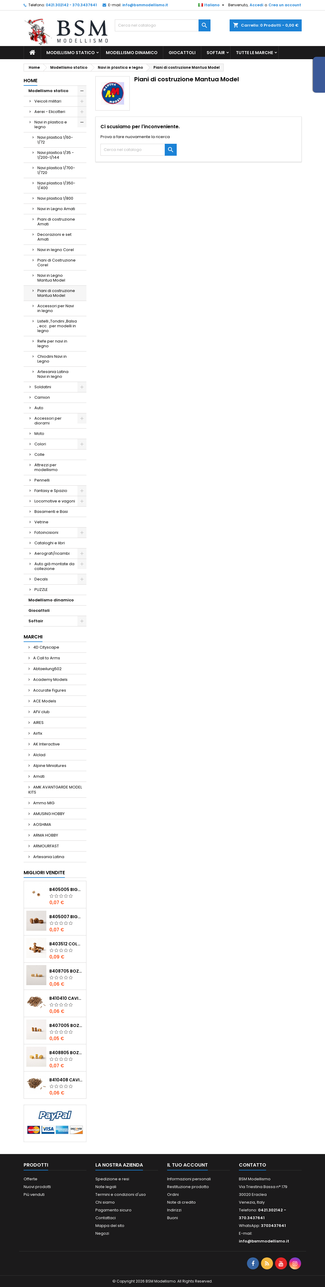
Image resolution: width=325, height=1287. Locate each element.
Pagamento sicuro (113, 1210)
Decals (41, 579)
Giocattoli (182, 53)
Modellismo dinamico (132, 53)
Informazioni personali (189, 1179)
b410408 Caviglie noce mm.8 (66, 1079)
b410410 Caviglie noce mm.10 (66, 998)
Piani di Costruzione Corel (56, 262)
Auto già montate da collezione (54, 566)
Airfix (37, 733)
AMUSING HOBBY (48, 814)
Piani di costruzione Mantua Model (56, 293)
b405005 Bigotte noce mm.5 (66, 889)
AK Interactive (46, 744)
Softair (216, 53)
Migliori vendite (44, 872)
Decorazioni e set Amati (54, 237)
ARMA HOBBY (45, 835)
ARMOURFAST (45, 846)
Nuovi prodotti (37, 1187)
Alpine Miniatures (49, 765)
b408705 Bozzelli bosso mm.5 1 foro (66, 971)
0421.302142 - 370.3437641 (71, 4)
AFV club (41, 712)
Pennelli (42, 480)
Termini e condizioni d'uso (120, 1194)
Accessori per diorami (48, 420)
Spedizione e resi (112, 1179)
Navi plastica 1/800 (55, 198)
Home (30, 80)
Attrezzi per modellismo (46, 467)
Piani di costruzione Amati (56, 221)
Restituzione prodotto (188, 1187)
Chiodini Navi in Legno (52, 359)
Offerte (30, 1179)
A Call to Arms (46, 658)
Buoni (172, 1218)
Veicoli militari (47, 101)
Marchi (33, 636)
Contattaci (105, 1218)
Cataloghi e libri (49, 543)
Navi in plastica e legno (50, 124)
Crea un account (284, 4)
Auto (38, 408)
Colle (39, 454)
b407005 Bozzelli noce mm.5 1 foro (66, 1025)
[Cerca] (162, 25)
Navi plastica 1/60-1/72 (55, 139)
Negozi (102, 1233)
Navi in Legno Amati (56, 209)
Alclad (38, 755)
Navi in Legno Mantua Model (51, 278)
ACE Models (44, 701)
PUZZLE (41, 589)
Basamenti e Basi (51, 511)
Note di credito (181, 1202)
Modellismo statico (70, 53)
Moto (39, 433)
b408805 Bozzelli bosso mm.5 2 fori (66, 1052)
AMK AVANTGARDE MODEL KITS (55, 789)
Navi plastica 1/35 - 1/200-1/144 (55, 155)
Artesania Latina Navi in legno (52, 374)
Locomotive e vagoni (54, 501)
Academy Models (50, 679)
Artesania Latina (48, 857)
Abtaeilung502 (47, 669)
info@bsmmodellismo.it (145, 4)
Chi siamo (105, 1202)
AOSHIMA (41, 824)
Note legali (105, 1187)
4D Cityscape (45, 647)
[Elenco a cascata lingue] (212, 5)
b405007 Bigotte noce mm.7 (66, 916)
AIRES (38, 722)
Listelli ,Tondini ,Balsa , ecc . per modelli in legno (57, 326)
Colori (40, 444)
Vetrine (41, 522)
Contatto (252, 1164)
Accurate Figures (49, 690)
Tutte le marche (254, 53)
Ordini (173, 1194)
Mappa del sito (109, 1225)
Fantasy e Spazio (50, 490)
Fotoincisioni (46, 532)
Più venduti (34, 1194)
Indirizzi (174, 1210)
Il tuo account (187, 1164)
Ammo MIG (43, 803)
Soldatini (42, 387)
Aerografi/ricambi (52, 553)
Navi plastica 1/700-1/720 (56, 170)
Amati (38, 776)
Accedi (256, 4)
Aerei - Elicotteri (49, 111)
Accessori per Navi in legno (55, 308)
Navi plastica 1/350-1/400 (56, 185)
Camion (42, 397)
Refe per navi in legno (52, 343)
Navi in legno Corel (55, 250)
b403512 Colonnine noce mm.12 (66, 943)
